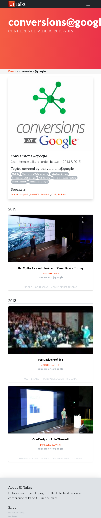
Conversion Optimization (35, 174)
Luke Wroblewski (40, 194)
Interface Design (59, 174)
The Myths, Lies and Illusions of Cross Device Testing (50, 268)
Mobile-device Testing (64, 178)
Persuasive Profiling (50, 359)
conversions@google (50, 277)
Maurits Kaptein (20, 194)
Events (12, 71)
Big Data (72, 378)
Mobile (15, 174)
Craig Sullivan (58, 194)
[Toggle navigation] (88, 4)
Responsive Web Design (24, 178)
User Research (19, 181)
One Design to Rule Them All (50, 439)
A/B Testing (44, 178)
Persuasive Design (39, 181)
